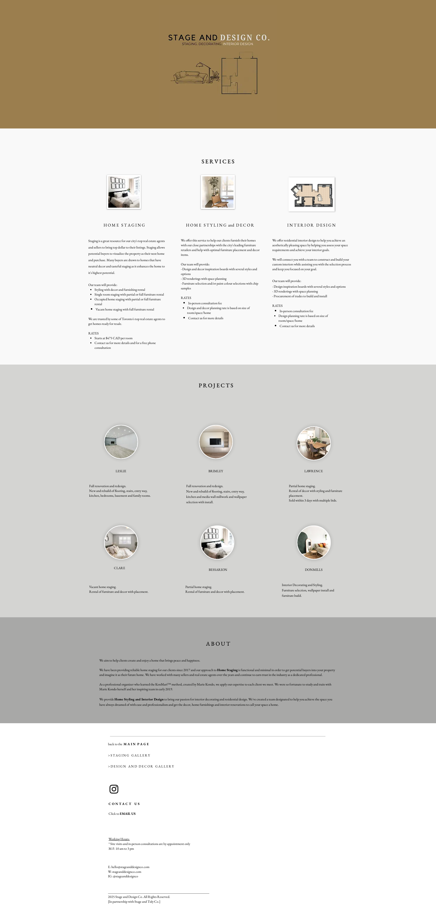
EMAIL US (128, 813)
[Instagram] (114, 789)
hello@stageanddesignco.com (130, 867)
